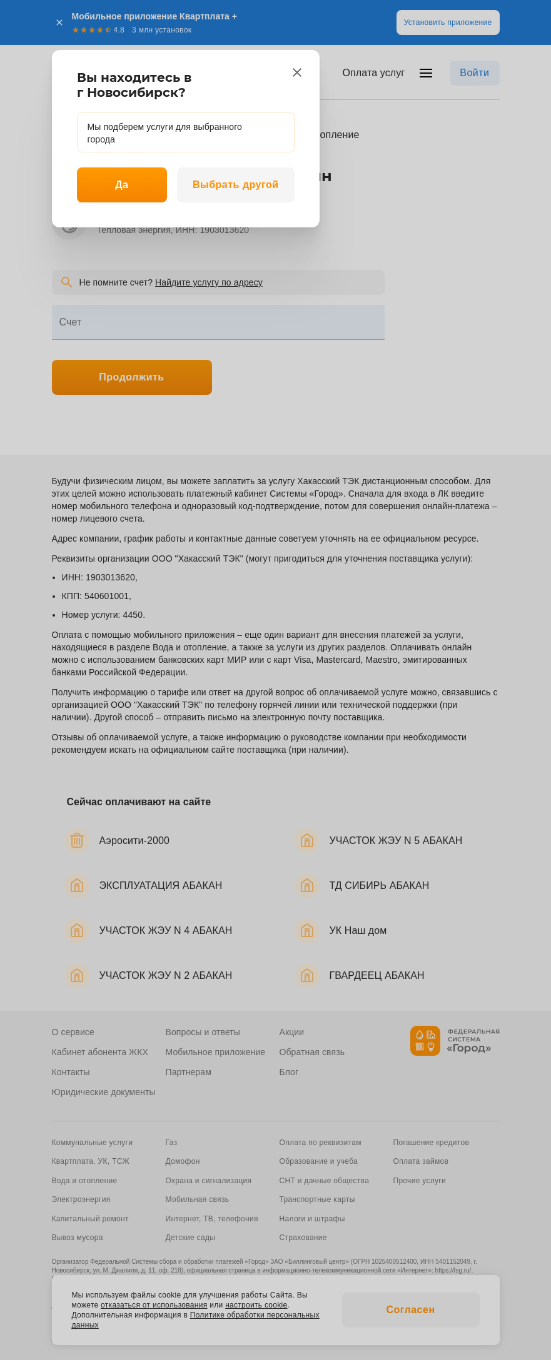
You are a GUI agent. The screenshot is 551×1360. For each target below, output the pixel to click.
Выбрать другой (236, 184)
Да (121, 184)
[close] (297, 72)
